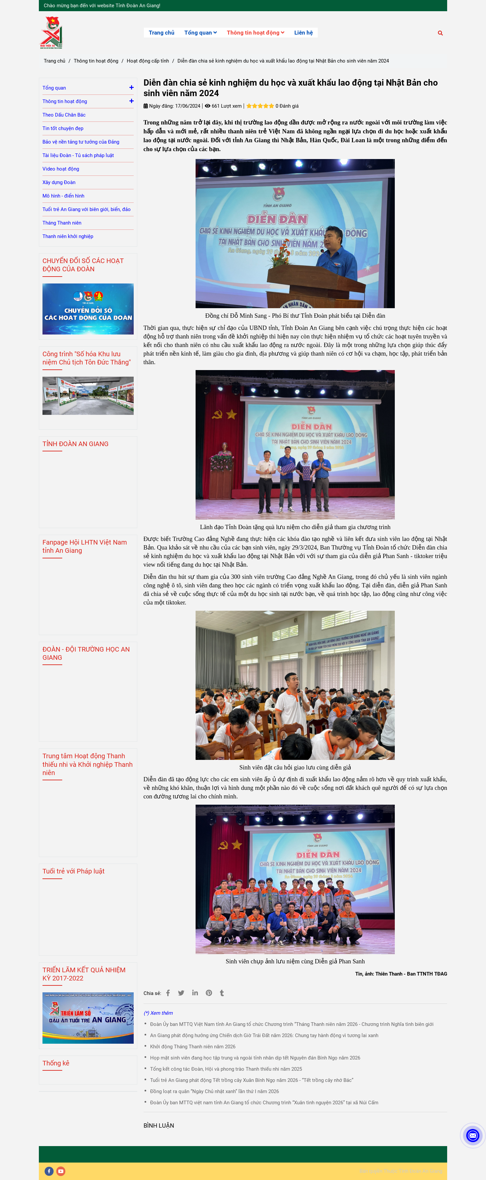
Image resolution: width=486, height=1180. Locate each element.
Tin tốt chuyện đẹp (62, 128)
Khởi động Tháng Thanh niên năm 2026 (192, 1047)
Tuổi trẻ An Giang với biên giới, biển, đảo (86, 209)
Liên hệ (303, 32)
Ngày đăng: (159, 106)
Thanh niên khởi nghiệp (67, 236)
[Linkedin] (195, 993)
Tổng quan (200, 32)
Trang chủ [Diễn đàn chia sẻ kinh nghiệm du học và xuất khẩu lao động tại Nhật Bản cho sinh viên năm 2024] (54, 61)
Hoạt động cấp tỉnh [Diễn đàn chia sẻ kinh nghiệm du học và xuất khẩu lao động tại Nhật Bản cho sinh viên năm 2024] (148, 61)
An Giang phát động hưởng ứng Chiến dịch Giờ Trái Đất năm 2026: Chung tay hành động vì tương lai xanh (264, 1035)
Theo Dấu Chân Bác (64, 115)
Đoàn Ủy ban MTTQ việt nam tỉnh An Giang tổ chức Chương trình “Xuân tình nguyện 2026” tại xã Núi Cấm (264, 1103)
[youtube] (61, 1171)
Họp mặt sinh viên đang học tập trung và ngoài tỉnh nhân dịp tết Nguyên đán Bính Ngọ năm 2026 (255, 1058)
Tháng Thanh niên (61, 223)
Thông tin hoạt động (255, 32)
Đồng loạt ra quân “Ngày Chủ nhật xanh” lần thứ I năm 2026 (214, 1091)
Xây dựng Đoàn (58, 182)
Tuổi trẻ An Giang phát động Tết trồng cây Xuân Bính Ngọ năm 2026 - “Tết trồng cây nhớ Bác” (251, 1080)
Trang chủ (162, 32)
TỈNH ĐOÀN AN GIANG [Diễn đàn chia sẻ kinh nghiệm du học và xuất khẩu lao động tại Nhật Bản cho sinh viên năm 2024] (75, 444)
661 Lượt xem (223, 106)
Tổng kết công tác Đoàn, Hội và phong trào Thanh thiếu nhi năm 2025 (226, 1069)
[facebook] (49, 1171)
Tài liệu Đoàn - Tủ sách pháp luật (78, 155)
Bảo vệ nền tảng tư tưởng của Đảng (80, 142)
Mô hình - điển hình (63, 196)
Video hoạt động (60, 169)
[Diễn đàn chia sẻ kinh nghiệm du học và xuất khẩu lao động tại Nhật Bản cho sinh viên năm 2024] (51, 32)
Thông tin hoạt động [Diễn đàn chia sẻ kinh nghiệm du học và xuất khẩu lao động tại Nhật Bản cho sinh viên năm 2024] (96, 61)
